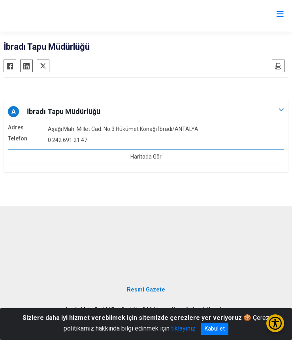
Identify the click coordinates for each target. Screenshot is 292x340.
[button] (146, 111)
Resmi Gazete (146, 289)
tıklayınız (183, 328)
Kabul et (215, 328)
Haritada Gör (146, 156)
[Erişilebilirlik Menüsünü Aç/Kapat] (275, 323)
